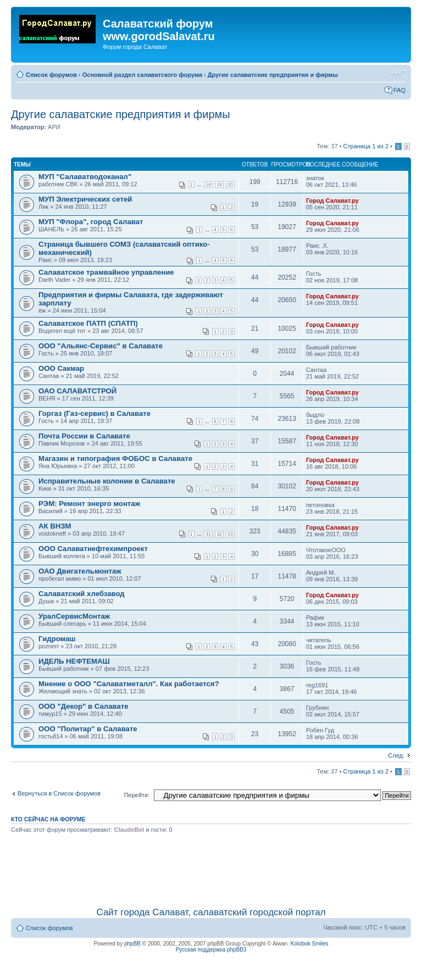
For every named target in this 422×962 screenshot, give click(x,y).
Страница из (365, 146)
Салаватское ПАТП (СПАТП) (88, 323)
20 (230, 184)
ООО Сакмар (61, 368)
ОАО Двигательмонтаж (79, 571)
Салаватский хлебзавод (81, 594)
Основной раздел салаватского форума (142, 74)
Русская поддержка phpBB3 (211, 950)
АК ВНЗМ (54, 526)
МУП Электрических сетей (85, 199)
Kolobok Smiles (310, 944)
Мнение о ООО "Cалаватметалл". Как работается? (128, 684)
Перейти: (137, 795)
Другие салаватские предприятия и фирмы (273, 74)
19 (219, 184)
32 (219, 534)
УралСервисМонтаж (74, 616)
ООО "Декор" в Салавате (83, 706)
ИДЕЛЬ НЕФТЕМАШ (74, 661)
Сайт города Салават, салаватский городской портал (210, 912)
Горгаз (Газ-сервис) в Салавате (94, 413)
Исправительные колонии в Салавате (106, 481)
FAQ (399, 90)
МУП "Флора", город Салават (90, 222)
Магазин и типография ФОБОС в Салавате (115, 458)
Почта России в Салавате (84, 436)
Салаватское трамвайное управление (106, 272)
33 (230, 534)
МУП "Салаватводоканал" (84, 177)
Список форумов (51, 74)
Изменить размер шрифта (398, 72)
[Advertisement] (212, 868)
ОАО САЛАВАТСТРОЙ (77, 391)
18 (208, 184)
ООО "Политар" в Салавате (87, 729)
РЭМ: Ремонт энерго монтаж (89, 503)
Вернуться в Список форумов (59, 793)
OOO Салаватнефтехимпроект (93, 548)
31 (208, 534)
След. (396, 755)
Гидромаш (56, 639)
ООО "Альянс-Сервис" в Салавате (100, 346)
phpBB (132, 944)
